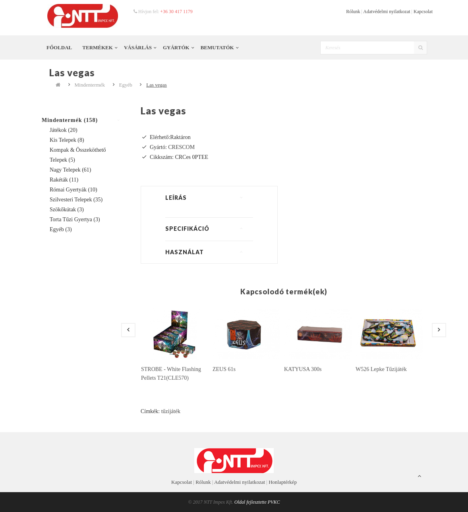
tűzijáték (170, 411)
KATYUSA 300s (303, 369)
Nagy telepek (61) (70, 170)
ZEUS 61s (224, 369)
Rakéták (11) (64, 180)
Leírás (176, 197)
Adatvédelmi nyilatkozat (386, 11)
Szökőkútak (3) (67, 210)
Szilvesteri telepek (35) (76, 200)
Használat (184, 252)
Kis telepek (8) (67, 140)
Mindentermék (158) (70, 120)
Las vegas (156, 85)
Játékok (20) (63, 130)
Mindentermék (90, 85)
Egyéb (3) (61, 229)
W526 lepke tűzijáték (381, 369)
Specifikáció (187, 228)
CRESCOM (181, 147)
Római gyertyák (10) (73, 190)
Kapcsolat (423, 11)
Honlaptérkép (283, 482)
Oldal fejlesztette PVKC (257, 502)
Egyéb (125, 85)
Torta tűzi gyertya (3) (75, 219)
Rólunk (353, 11)
